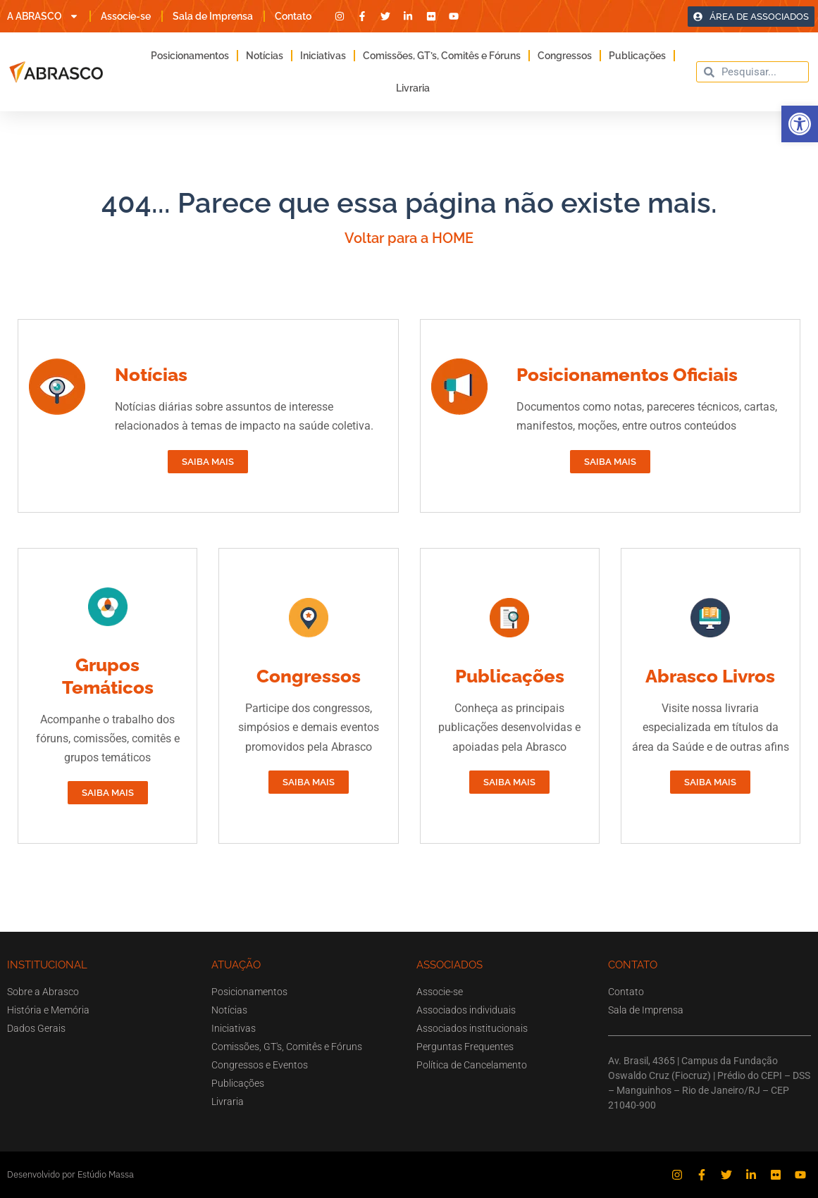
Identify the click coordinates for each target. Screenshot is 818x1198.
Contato (293, 16)
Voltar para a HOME (409, 238)
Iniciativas (323, 55)
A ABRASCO (43, 16)
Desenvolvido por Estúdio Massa (70, 1174)
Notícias (264, 55)
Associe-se (126, 16)
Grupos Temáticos (108, 675)
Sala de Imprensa (213, 16)
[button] (799, 124)
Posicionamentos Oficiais (627, 374)
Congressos (565, 55)
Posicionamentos (190, 55)
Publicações (637, 55)
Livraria (413, 88)
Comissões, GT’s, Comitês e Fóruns (442, 55)
